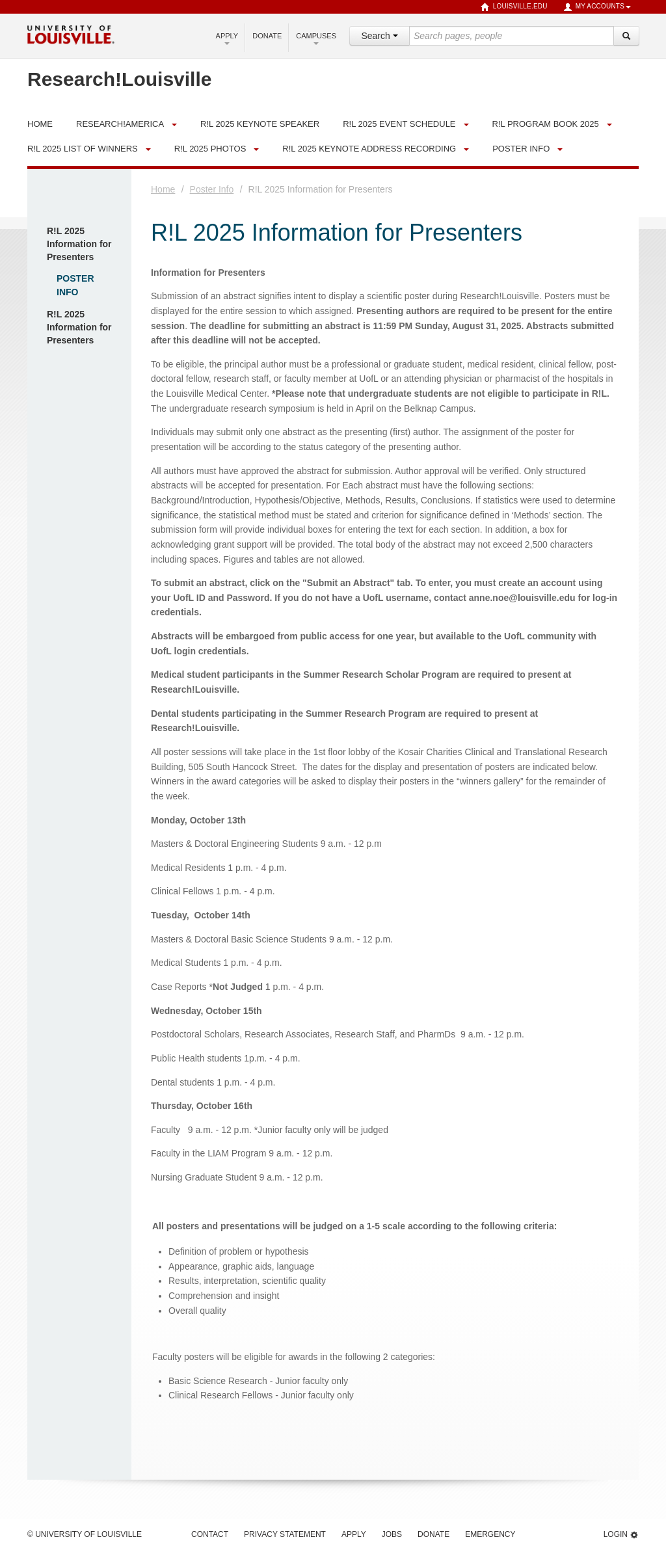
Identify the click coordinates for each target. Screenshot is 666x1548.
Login (621, 1535)
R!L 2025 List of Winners (82, 148)
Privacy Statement (285, 1534)
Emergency (490, 1534)
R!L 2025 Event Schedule (399, 124)
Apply (227, 38)
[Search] (626, 36)
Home (163, 189)
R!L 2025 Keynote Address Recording (369, 148)
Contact (209, 1534)
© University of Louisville (84, 1534)
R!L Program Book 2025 (545, 124)
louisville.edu (514, 7)
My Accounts (597, 7)
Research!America (120, 124)
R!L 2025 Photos (210, 148)
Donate (267, 36)
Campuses (316, 38)
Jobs (392, 1534)
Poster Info (521, 148)
